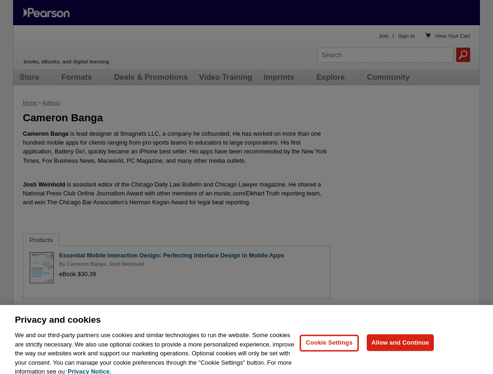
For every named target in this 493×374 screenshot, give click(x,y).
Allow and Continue (400, 348)
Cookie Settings (329, 348)
